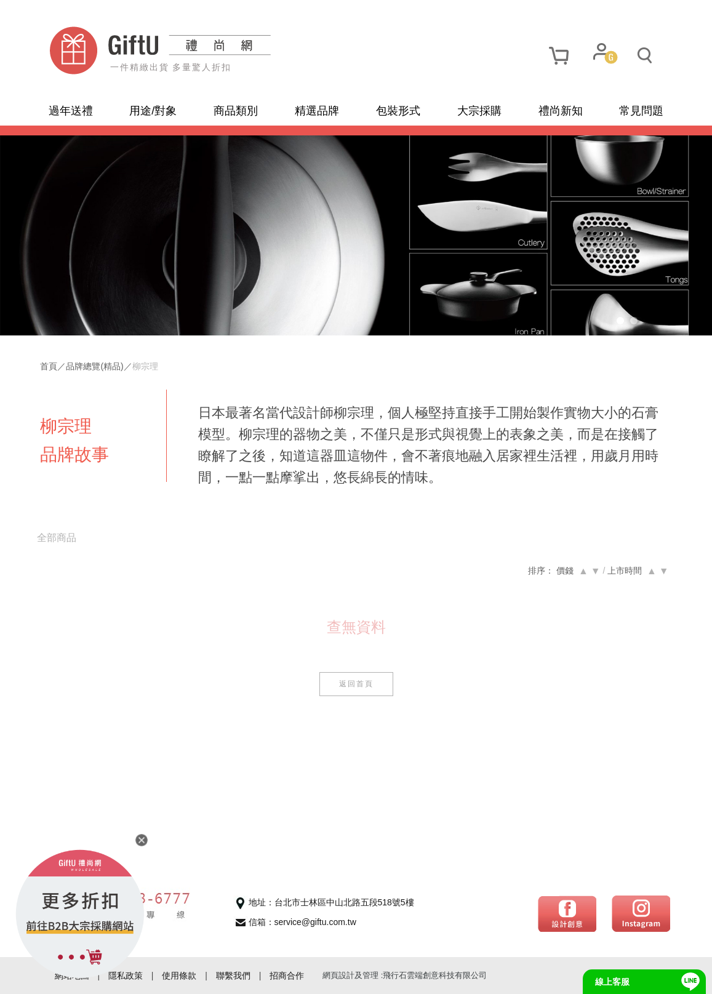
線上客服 (612, 982)
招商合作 (287, 975)
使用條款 (179, 975)
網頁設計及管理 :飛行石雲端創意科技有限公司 (404, 975)
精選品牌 (317, 111)
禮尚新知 (560, 111)
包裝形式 (398, 111)
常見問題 (641, 111)
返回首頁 (356, 683)
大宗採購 (479, 111)
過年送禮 (71, 111)
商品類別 (236, 111)
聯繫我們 (233, 975)
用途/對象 (153, 111)
